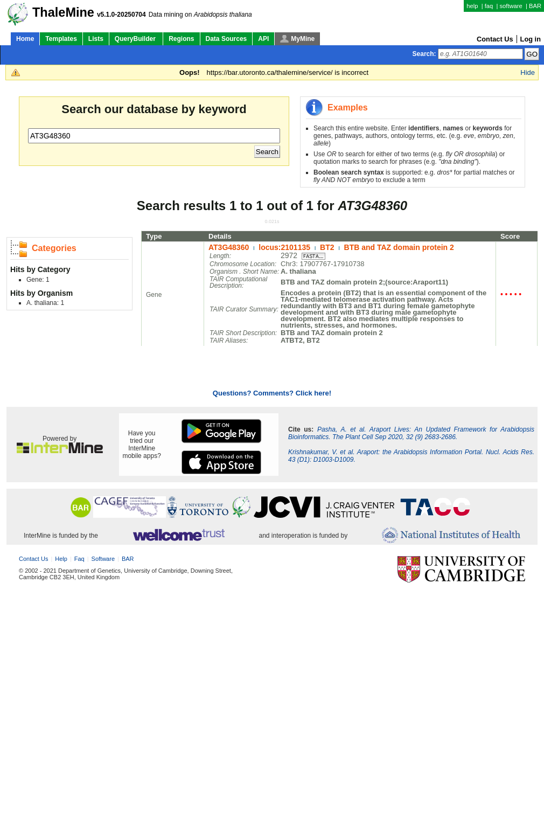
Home (25, 39)
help (472, 6)
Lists (95, 39)
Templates (60, 39)
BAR (535, 6)
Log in (530, 39)
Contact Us (495, 39)
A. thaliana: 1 (45, 303)
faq (489, 6)
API (263, 39)
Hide (527, 72)
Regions (181, 39)
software (510, 6)
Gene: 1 (38, 279)
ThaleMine (63, 12)
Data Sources (226, 39)
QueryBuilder (136, 39)
